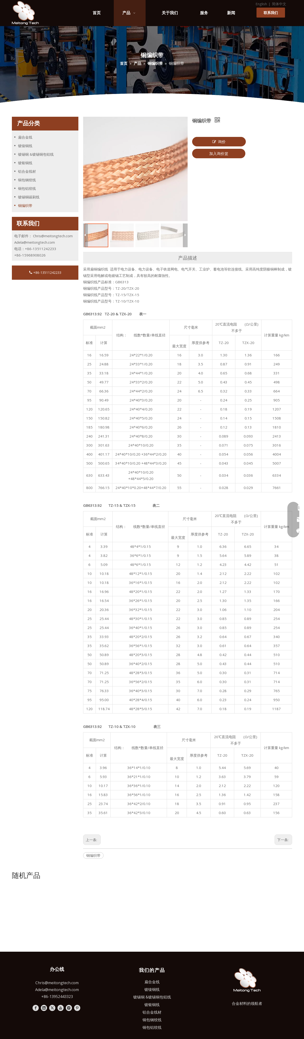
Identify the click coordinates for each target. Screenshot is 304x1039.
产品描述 (187, 258)
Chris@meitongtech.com (53, 235)
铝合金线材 (27, 171)
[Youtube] (60, 938)
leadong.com (238, 986)
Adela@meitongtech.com (34, 242)
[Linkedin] (44, 938)
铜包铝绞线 (27, 188)
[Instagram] (69, 938)
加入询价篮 (218, 153)
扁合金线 (25, 137)
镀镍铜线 (25, 145)
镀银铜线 (25, 162)
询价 (219, 141)
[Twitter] (52, 938)
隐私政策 (203, 986)
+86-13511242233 (45, 272)
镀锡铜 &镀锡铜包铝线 (36, 154)
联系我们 (271, 12)
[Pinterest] (77, 938)
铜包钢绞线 (27, 179)
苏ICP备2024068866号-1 (152, 993)
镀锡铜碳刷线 (28, 197)
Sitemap (184, 986)
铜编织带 (25, 205)
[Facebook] (36, 938)
